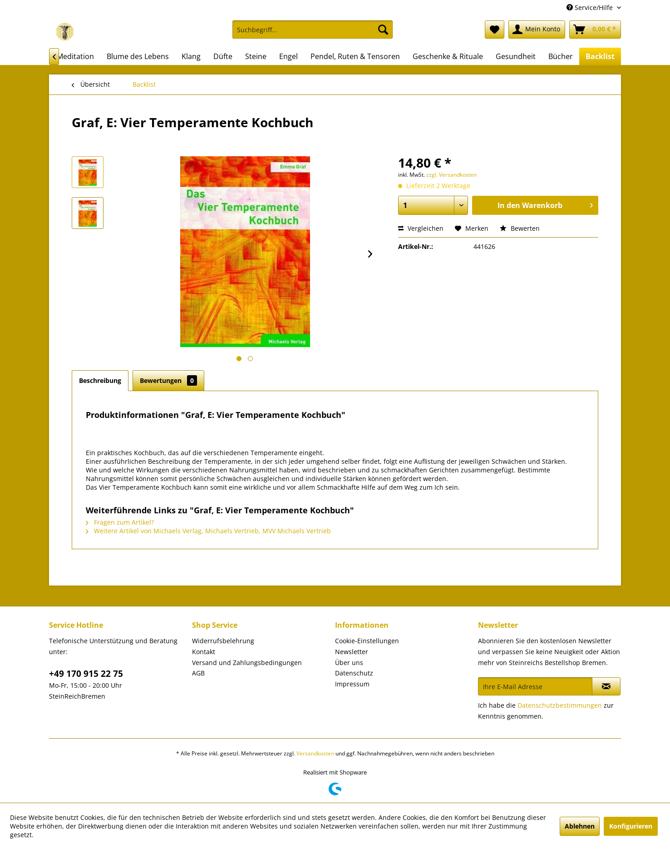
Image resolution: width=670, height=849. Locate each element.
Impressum (352, 684)
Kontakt (203, 651)
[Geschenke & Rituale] (447, 56)
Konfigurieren (630, 826)
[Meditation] (75, 56)
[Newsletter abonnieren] (606, 686)
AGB (198, 673)
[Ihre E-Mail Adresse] (535, 686)
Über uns (349, 662)
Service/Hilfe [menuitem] (591, 7)
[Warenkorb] (595, 29)
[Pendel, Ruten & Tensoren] (355, 56)
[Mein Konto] (536, 29)
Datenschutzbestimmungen (559, 705)
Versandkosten (315, 753)
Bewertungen (168, 380)
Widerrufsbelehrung (223, 640)
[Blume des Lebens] (137, 56)
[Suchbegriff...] (312, 29)
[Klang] (191, 56)
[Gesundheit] (515, 56)
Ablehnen (580, 826)
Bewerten (520, 228)
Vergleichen (420, 228)
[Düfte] (223, 56)
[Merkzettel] (494, 29)
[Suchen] (383, 29)
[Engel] (288, 56)
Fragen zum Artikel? (120, 522)
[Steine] (256, 56)
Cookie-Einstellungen (367, 640)
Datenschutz (354, 673)
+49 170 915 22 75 (86, 674)
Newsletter (351, 651)
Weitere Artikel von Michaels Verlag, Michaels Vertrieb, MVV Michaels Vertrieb (208, 530)
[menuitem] (312, 33)
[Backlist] (600, 56)
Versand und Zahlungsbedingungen (247, 662)
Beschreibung (100, 380)
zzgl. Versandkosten (451, 175)
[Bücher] (560, 56)
